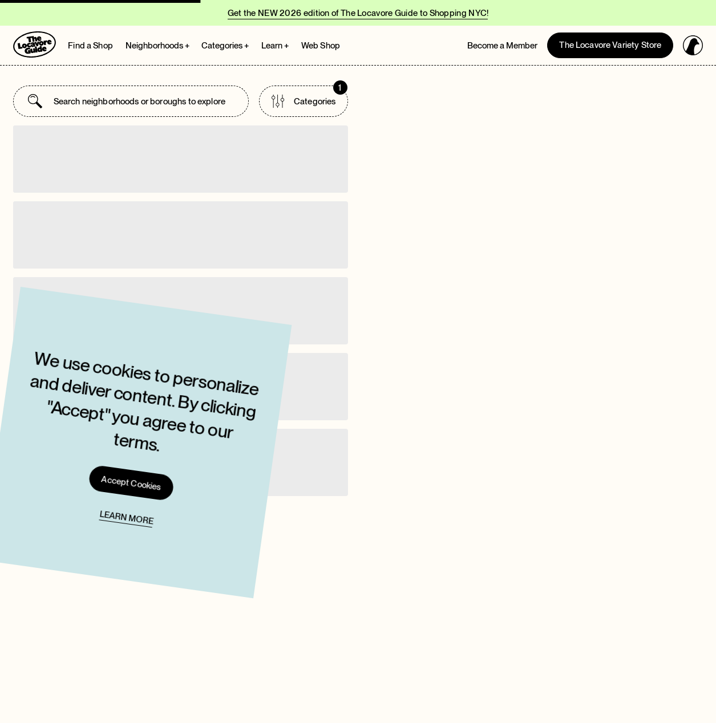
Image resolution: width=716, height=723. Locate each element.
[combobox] (144, 101)
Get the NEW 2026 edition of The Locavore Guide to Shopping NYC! (358, 13)
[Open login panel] (693, 45)
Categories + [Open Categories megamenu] (225, 45)
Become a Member (502, 45)
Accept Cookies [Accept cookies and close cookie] (87, 474)
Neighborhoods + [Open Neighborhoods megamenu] (157, 45)
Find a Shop (90, 45)
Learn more (82, 509)
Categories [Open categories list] (309, 97)
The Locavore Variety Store (610, 45)
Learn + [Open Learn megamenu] (275, 45)
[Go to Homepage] (34, 44)
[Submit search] (35, 101)
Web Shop (320, 45)
